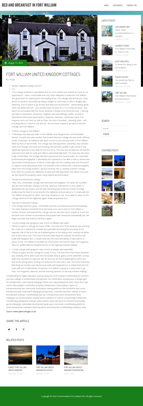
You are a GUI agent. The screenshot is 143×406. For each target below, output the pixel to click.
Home (106, 5)
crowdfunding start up (35, 294)
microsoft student (57, 276)
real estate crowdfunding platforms (69, 304)
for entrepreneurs (14, 282)
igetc (85, 279)
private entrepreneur (38, 279)
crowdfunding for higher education (21, 276)
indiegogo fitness (41, 282)
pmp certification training (42, 288)
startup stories (39, 298)
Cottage (12, 79)
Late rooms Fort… (123, 27)
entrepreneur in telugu (72, 279)
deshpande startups (27, 301)
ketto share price (76, 282)
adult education (39, 307)
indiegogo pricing (40, 291)
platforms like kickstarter (64, 288)
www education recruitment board (65, 301)
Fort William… (121, 92)
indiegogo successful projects (19, 298)
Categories (118, 5)
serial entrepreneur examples (19, 307)
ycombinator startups (15, 294)
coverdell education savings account (70, 291)
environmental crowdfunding (59, 307)
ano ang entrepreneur (59, 282)
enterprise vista (79, 307)
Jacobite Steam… (122, 45)
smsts (50, 291)
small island (27, 291)
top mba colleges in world (17, 279)
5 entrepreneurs (53, 294)
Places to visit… (122, 77)
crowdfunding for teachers (77, 276)
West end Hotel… (122, 61)
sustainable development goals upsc (38, 304)
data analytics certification (24, 285)
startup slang (43, 276)
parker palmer (43, 301)
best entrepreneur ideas (70, 294)
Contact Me (132, 5)
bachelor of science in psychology (61, 298)
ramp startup (62, 285)
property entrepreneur (46, 285)
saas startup (27, 282)
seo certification (55, 279)
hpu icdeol (26, 288)
